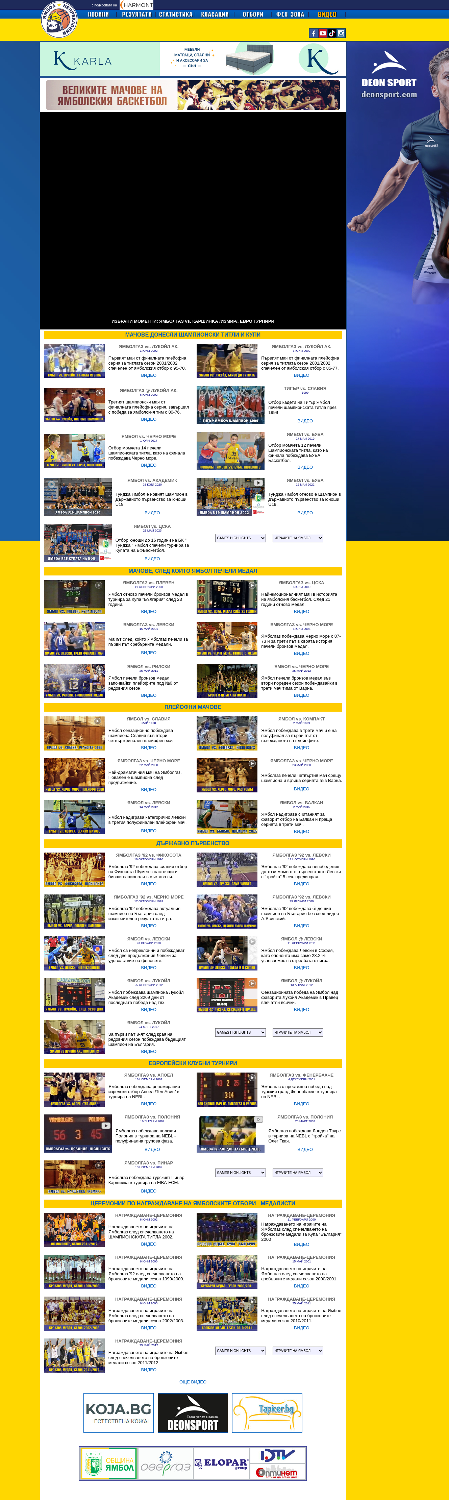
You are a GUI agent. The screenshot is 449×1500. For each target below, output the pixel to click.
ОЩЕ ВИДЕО (192, 1381)
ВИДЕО (148, 375)
